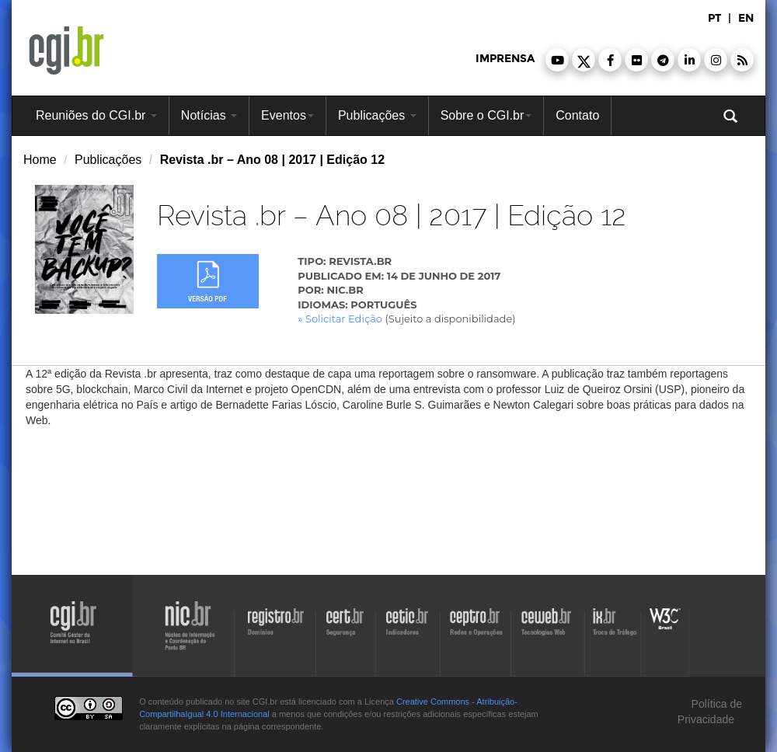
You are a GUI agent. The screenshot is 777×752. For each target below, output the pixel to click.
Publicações (377, 115)
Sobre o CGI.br (486, 115)
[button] (557, 59)
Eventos (287, 115)
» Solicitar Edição (340, 318)
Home (40, 159)
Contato (577, 115)
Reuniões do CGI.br (96, 115)
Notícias (209, 115)
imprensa (505, 58)
